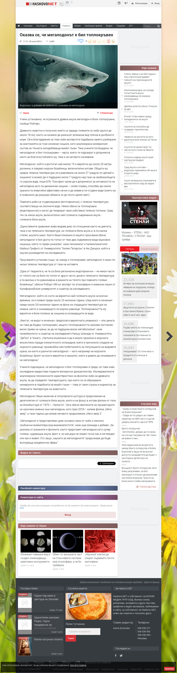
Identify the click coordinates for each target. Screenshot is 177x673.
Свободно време (93, 25)
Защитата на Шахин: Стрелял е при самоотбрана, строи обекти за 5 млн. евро (138, 311)
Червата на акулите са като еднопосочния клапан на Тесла (140, 138)
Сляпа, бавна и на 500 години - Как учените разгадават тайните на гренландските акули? (140, 78)
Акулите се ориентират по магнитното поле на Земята (139, 148)
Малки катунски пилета (48, 639)
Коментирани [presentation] (149, 249)
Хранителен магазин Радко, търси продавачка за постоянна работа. (46, 623)
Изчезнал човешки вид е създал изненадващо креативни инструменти (35, 558)
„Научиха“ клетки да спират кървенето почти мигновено (99, 558)
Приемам (169, 669)
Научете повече (78, 665)
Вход (68, 514)
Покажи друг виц (146, 486)
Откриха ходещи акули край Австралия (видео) (138, 159)
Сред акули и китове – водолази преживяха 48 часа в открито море (140, 170)
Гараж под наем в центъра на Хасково (46, 597)
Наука (26, 112)
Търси (71, 638)
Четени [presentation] (129, 249)
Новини (66, 25)
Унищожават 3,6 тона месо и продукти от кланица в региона (138, 355)
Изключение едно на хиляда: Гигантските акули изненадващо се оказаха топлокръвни (139, 95)
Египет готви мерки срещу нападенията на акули (138, 118)
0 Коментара (106, 112)
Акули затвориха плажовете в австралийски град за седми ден (140, 183)
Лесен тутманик (75, 624)
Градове (120, 25)
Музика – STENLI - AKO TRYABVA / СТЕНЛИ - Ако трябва (136, 236)
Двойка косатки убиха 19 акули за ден (140, 108)
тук (22, 508)
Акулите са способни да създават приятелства (136, 128)
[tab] (129, 250)
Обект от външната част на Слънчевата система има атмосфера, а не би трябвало (67, 560)
